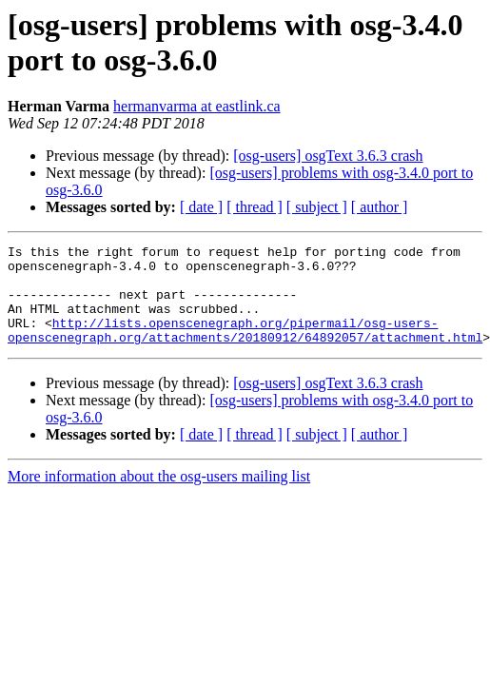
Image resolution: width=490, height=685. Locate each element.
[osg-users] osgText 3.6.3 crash (327, 155)
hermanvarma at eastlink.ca (196, 106)
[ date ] (201, 207)
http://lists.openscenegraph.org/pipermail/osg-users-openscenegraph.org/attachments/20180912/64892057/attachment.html (245, 348)
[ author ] (379, 207)
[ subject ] (316, 207)
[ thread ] (254, 207)
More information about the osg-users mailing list (159, 496)
